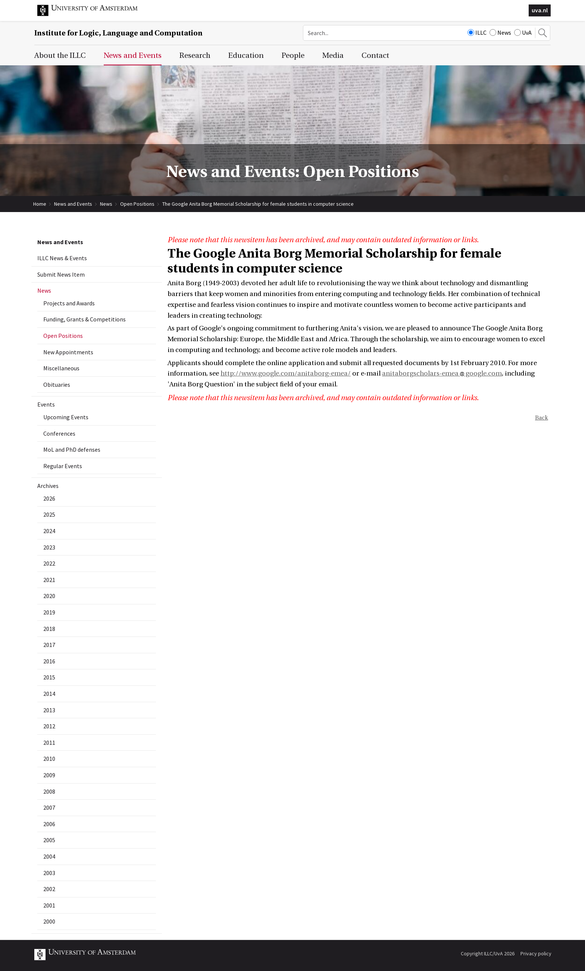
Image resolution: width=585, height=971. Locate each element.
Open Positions (137, 203)
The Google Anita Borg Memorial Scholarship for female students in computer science (258, 203)
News (500, 32)
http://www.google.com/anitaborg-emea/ (285, 373)
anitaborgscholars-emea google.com (442, 373)
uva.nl (540, 10)
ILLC (477, 32)
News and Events (73, 203)
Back (541, 417)
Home (39, 203)
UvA (523, 32)
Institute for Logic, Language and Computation (118, 33)
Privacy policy (535, 953)
